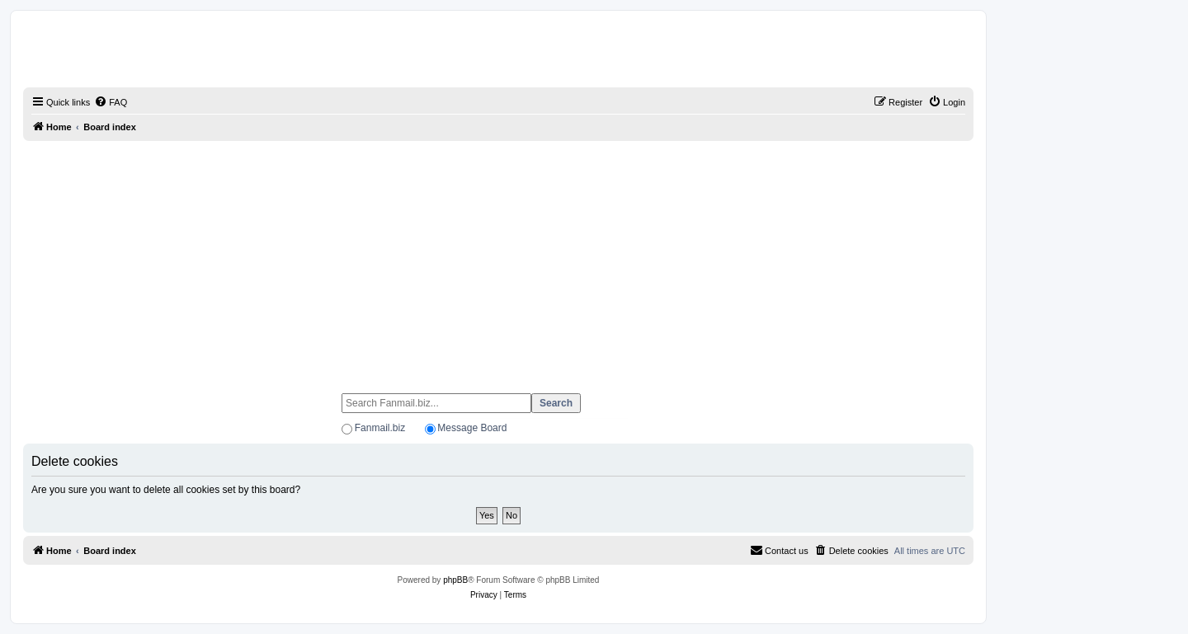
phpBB (455, 580)
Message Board (472, 428)
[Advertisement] (498, 259)
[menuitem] (110, 102)
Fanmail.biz (380, 428)
